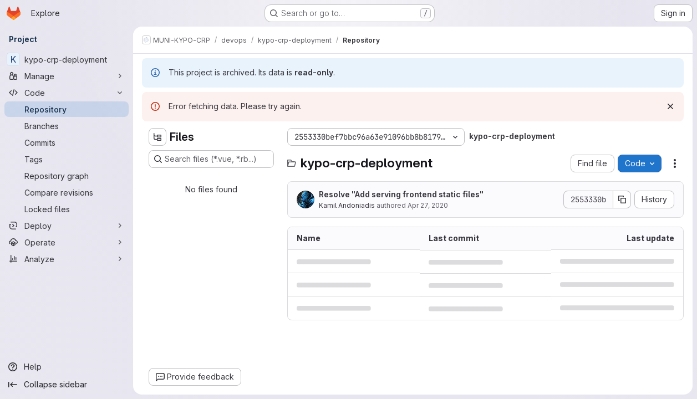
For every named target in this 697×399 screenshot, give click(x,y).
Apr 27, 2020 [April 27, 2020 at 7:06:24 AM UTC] (428, 205)
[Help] (66, 367)
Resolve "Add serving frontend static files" (401, 194)
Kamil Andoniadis (347, 205)
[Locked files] (66, 209)
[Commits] (66, 142)
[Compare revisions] (66, 192)
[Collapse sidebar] (66, 384)
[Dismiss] (670, 106)
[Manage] (66, 76)
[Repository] (66, 109)
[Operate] (66, 242)
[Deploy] (66, 225)
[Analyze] (66, 259)
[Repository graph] (66, 175)
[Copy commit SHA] (622, 199)
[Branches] (66, 126)
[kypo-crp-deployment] (66, 59)
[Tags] (66, 159)
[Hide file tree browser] (157, 137)
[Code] (66, 92)
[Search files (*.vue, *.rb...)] (211, 159)
